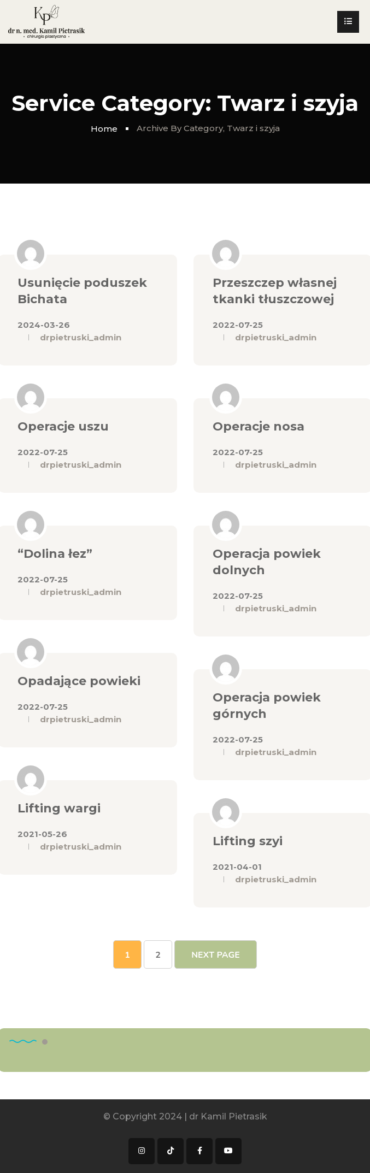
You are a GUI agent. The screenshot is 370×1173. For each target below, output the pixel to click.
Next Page (215, 955)
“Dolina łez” (54, 553)
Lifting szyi (248, 841)
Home (104, 128)
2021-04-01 (237, 867)
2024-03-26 (43, 325)
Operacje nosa (258, 426)
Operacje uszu (63, 426)
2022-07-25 (238, 325)
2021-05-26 (42, 834)
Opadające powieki (78, 681)
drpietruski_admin (80, 337)
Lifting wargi (59, 808)
